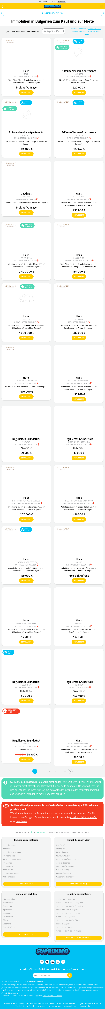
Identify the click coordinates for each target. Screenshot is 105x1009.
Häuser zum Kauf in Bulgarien (68, 909)
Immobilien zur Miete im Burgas (68, 931)
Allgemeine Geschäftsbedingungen (17, 1003)
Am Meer (6, 848)
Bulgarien (41, 832)
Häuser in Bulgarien (64, 923)
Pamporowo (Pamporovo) (66, 877)
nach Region (26, 884)
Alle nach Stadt (78, 884)
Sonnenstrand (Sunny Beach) (67, 859)
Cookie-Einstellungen (31, 1006)
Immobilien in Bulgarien (65, 916)
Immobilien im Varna (64, 927)
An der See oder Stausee (13, 859)
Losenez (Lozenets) (63, 863)
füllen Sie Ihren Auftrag (32, 789)
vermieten (21, 821)
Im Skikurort (8, 866)
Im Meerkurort (9, 855)
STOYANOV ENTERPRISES (52, 995)
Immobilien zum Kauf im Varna (68, 920)
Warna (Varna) (61, 848)
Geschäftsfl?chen (9, 927)
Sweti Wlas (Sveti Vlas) (65, 866)
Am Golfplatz (8, 869)
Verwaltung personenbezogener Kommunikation (58, 1006)
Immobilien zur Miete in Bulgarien (69, 902)
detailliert (25, 92)
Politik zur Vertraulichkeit (39, 1003)
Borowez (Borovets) (63, 873)
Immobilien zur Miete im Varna (68, 913)
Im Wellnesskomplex (11, 873)
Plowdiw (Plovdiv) (63, 855)
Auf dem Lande (9, 877)
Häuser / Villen (9, 899)
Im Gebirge (7, 863)
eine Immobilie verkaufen (83, 817)
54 (65, 771)
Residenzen (7, 906)
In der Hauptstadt (10, 845)
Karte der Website (83, 1006)
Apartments (8, 909)
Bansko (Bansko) (62, 869)
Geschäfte (7, 923)
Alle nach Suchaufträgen (79, 938)
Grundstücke (8, 916)
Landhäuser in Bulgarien (65, 899)
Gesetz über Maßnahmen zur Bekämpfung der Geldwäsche (71, 1003)
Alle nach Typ (26, 934)
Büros (5, 920)
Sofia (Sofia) (60, 845)
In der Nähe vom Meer (12, 852)
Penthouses (7, 913)
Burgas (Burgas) (62, 852)
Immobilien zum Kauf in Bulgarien (69, 906)
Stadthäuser (8, 902)
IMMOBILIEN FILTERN (52, 13)
